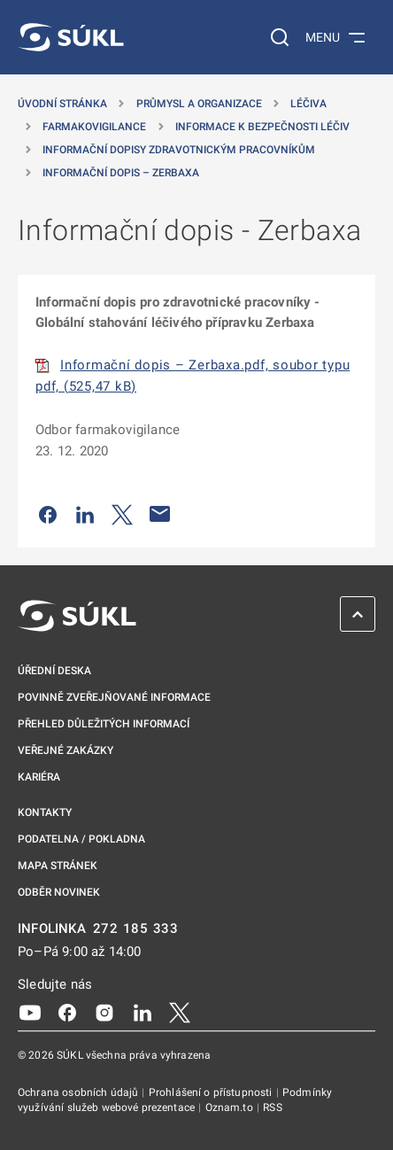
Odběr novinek (59, 892)
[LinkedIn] (142, 1012)
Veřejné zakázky (65, 750)
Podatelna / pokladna (81, 839)
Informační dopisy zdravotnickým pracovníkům (178, 150)
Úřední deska (54, 670)
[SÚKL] (71, 37)
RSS (272, 1107)
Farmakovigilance (94, 126)
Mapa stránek (57, 865)
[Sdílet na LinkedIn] (85, 514)
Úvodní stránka (62, 103)
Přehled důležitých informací (103, 724)
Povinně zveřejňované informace (114, 697)
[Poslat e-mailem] (160, 514)
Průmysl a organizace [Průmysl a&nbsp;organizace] (199, 103)
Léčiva (308, 103)
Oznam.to (230, 1107)
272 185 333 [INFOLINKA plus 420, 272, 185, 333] (136, 929)
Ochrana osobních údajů (79, 1092)
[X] (179, 1012)
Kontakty (45, 812)
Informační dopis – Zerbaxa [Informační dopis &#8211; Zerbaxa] (120, 173)
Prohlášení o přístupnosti (212, 1092)
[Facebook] (67, 1012)
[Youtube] (30, 1012)
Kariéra (39, 777)
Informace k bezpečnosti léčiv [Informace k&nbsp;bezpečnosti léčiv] (262, 126)
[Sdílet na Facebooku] (47, 514)
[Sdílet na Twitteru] (122, 514)
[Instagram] (104, 1012)
